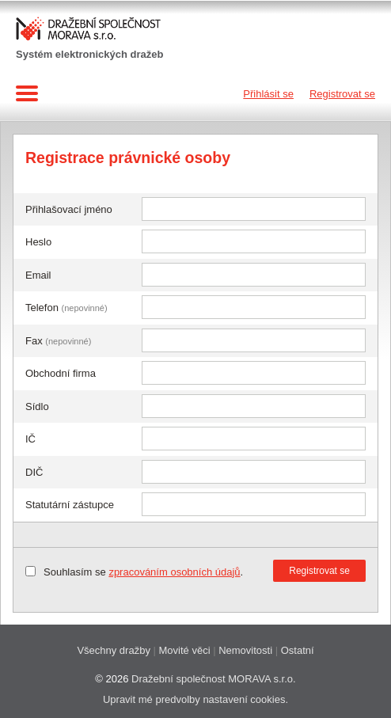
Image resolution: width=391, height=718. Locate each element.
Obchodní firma (60, 373)
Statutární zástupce (69, 505)
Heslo (38, 242)
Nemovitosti (245, 650)
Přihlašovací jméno (68, 209)
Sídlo (37, 406)
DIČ (34, 472)
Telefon (66, 307)
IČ (30, 439)
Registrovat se (342, 94)
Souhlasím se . (143, 572)
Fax (58, 341)
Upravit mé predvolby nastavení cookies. (195, 699)
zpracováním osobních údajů (174, 572)
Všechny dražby (113, 650)
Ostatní (297, 650)
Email (38, 275)
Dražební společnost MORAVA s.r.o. (213, 679)
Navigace (30, 93)
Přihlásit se (268, 94)
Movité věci (185, 650)
